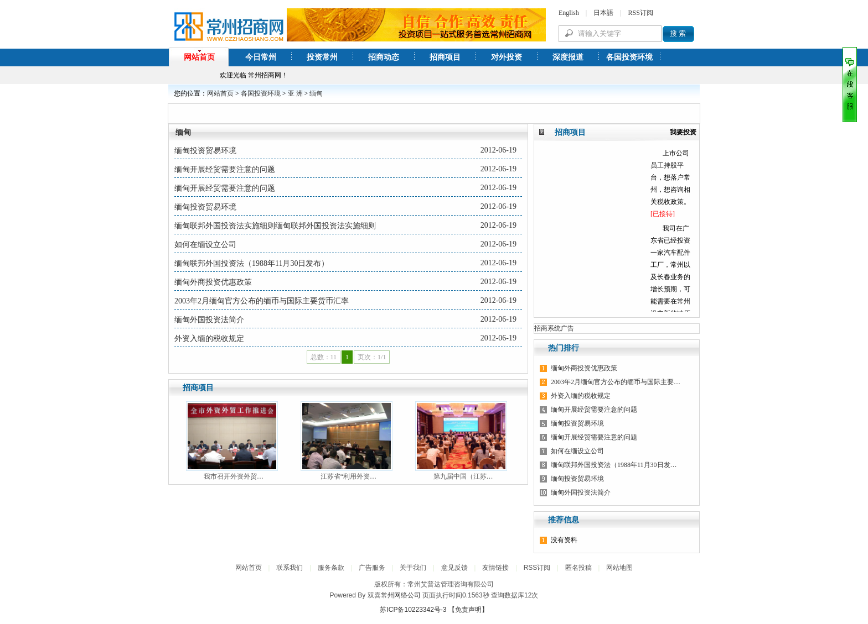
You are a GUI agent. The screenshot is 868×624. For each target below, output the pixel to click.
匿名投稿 (578, 567)
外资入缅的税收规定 (209, 338)
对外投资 (506, 57)
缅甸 (316, 93)
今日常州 (260, 57)
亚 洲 (295, 93)
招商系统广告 (554, 328)
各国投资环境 (629, 57)
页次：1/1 (372, 357)
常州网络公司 (401, 595)
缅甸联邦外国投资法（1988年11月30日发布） (251, 263)
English (569, 13)
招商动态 (383, 57)
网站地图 (619, 567)
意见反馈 (454, 567)
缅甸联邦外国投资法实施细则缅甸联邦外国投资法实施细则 (275, 226)
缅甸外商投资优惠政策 (213, 282)
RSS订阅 (640, 13)
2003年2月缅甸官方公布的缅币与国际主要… (615, 382)
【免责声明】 (468, 609)
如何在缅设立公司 (205, 244)
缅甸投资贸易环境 (205, 150)
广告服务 (372, 567)
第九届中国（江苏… (463, 476)
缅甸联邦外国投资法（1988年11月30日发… (614, 465)
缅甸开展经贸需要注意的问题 (224, 169)
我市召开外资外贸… (234, 476)
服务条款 (331, 567)
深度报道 (567, 57)
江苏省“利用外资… (348, 476)
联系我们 (289, 567)
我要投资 (683, 132)
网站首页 (199, 57)
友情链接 (495, 567)
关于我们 (413, 567)
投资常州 (322, 57)
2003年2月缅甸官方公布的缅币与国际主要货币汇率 (261, 301)
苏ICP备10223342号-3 (413, 609)
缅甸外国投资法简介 (209, 320)
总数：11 (324, 357)
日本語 (603, 13)
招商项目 (445, 57)
